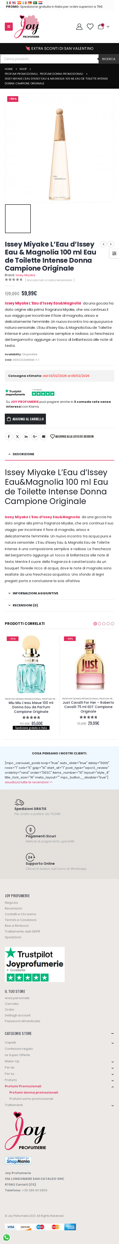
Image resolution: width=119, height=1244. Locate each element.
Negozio (11, 902)
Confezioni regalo (19, 1048)
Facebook (9, 436)
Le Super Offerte (17, 1055)
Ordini (9, 1009)
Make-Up (12, 1061)
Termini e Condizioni (21, 920)
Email (43, 436)
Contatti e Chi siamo (20, 914)
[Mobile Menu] (9, 27)
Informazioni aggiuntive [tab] (35, 593)
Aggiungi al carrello (28, 419)
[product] (31, 664)
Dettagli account (18, 1015)
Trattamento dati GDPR (22, 931)
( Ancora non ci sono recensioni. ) (50, 280)
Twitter (17, 436)
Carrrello (12, 1003)
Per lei (9, 1067)
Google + (35, 436)
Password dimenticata (22, 1021)
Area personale (17, 998)
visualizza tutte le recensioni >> (29, 782)
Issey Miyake (25, 275)
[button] (95, 624)
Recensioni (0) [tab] (25, 605)
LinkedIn (26, 436)
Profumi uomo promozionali (31, 1098)
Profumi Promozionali (55, 698)
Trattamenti (14, 1105)
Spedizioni (13, 937)
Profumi (11, 1080)
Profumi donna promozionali (23, 698)
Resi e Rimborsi (17, 925)
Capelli (10, 1042)
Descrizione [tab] (23, 454)
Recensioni (13, 908)
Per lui (9, 1073)
